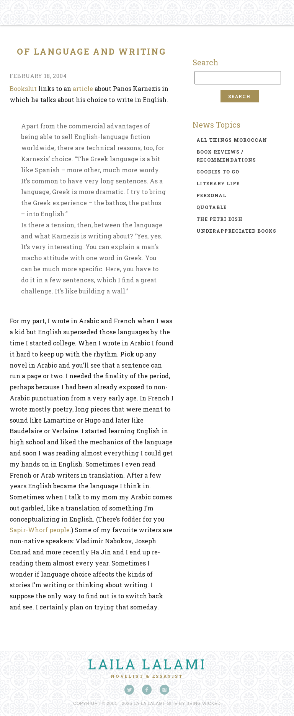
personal (211, 195)
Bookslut (23, 88)
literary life (218, 183)
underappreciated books (236, 231)
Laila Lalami (147, 664)
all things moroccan (231, 140)
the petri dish (219, 219)
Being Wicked (203, 703)
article (83, 88)
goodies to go (217, 171)
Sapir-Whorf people (40, 530)
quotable (211, 207)
